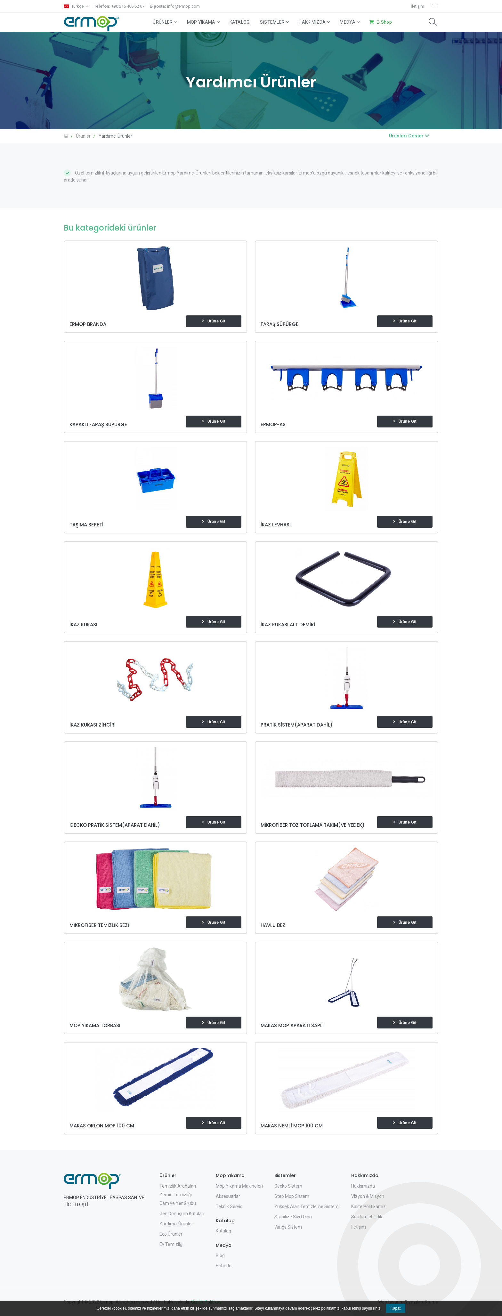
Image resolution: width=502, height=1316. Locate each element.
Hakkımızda (314, 22)
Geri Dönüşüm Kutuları (181, 1213)
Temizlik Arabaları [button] (177, 1186)
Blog (220, 1255)
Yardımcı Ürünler (176, 1223)
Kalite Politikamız (368, 1206)
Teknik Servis (229, 1206)
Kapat (396, 1308)
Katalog (240, 22)
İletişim (417, 6)
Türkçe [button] (74, 6)
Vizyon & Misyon (367, 1196)
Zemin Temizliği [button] (175, 1194)
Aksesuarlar (228, 1196)
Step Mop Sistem (291, 1196)
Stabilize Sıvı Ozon (293, 1216)
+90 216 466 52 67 (119, 6)
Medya (349, 22)
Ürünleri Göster (409, 135)
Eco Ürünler (170, 1234)
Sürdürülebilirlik (366, 1216)
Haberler (224, 1265)
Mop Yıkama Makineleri (239, 1186)
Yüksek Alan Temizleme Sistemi (307, 1206)
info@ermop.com (175, 6)
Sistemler (274, 22)
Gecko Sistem (288, 1186)
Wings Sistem (288, 1227)
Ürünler (164, 22)
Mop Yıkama (203, 22)
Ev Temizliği (171, 1244)
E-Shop (384, 22)
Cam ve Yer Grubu (177, 1203)
